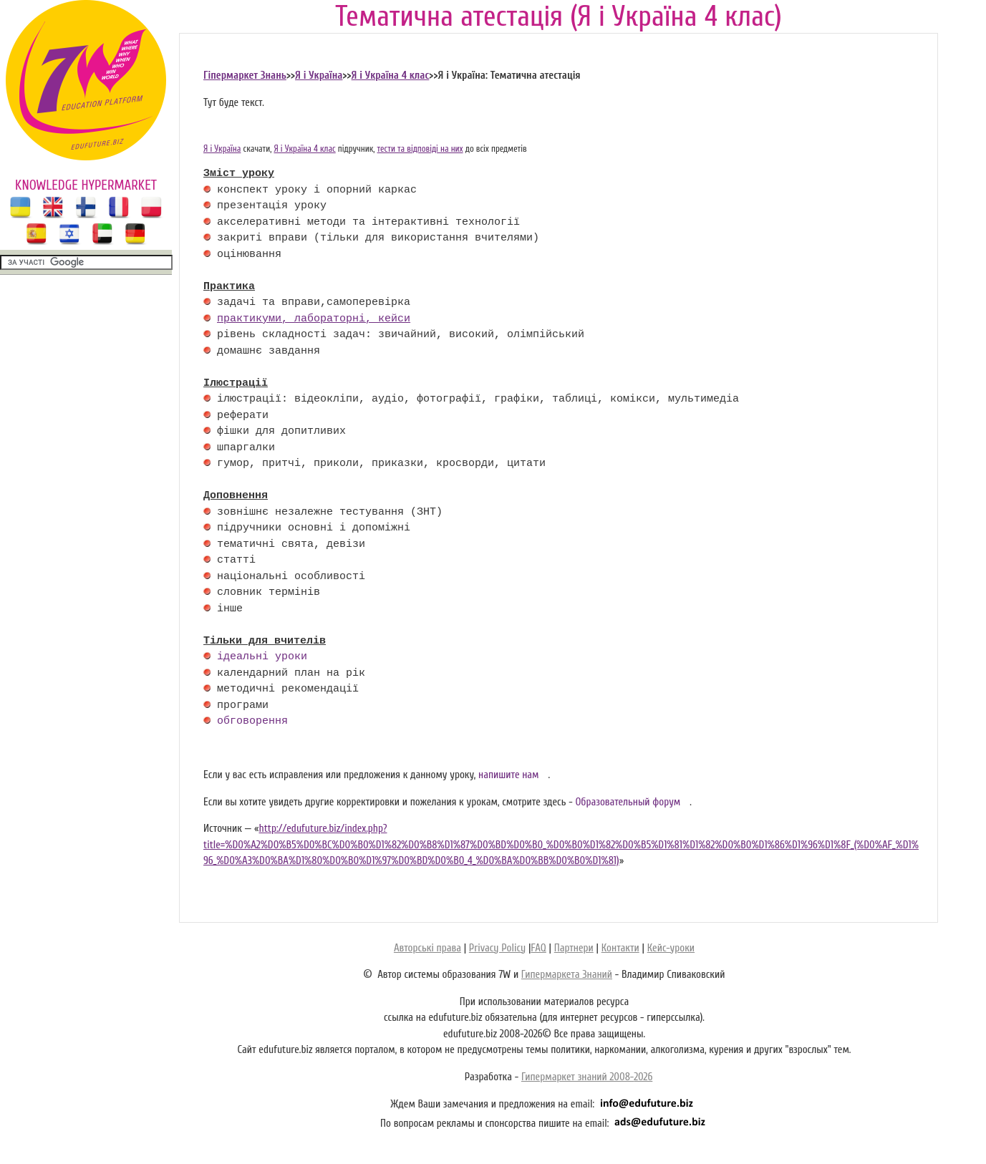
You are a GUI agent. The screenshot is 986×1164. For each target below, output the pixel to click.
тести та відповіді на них (420, 149)
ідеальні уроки (262, 657)
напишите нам (508, 775)
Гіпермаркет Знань (244, 75)
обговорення (252, 721)
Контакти (620, 948)
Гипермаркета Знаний (566, 975)
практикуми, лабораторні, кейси (313, 319)
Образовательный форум (627, 802)
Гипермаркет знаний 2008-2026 (586, 1077)
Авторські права (427, 948)
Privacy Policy (497, 948)
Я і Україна (318, 75)
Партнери (574, 948)
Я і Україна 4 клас (391, 75)
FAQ (538, 948)
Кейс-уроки (671, 948)
